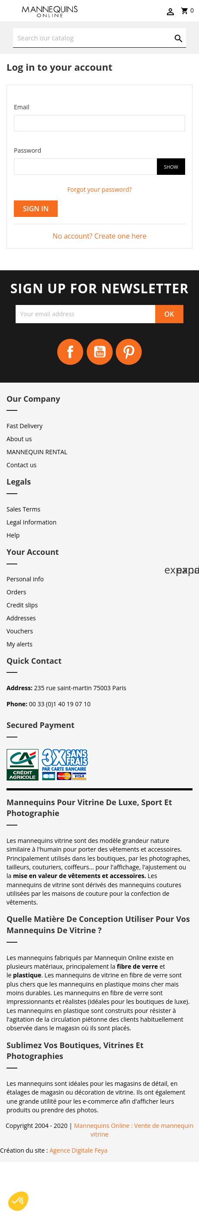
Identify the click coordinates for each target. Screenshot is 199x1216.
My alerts (20, 644)
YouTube (100, 352)
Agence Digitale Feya (78, 1150)
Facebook (70, 352)
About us (19, 439)
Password (27, 150)
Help (13, 535)
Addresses (21, 618)
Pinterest (129, 352)
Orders (16, 592)
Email (21, 107)
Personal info (25, 579)
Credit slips (22, 605)
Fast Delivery (24, 426)
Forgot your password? (99, 189)
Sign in (36, 208)
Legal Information (31, 522)
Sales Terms (23, 509)
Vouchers (20, 631)
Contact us (21, 465)
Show (171, 167)
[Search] (99, 38)
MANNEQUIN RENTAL (37, 452)
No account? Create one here (99, 236)
